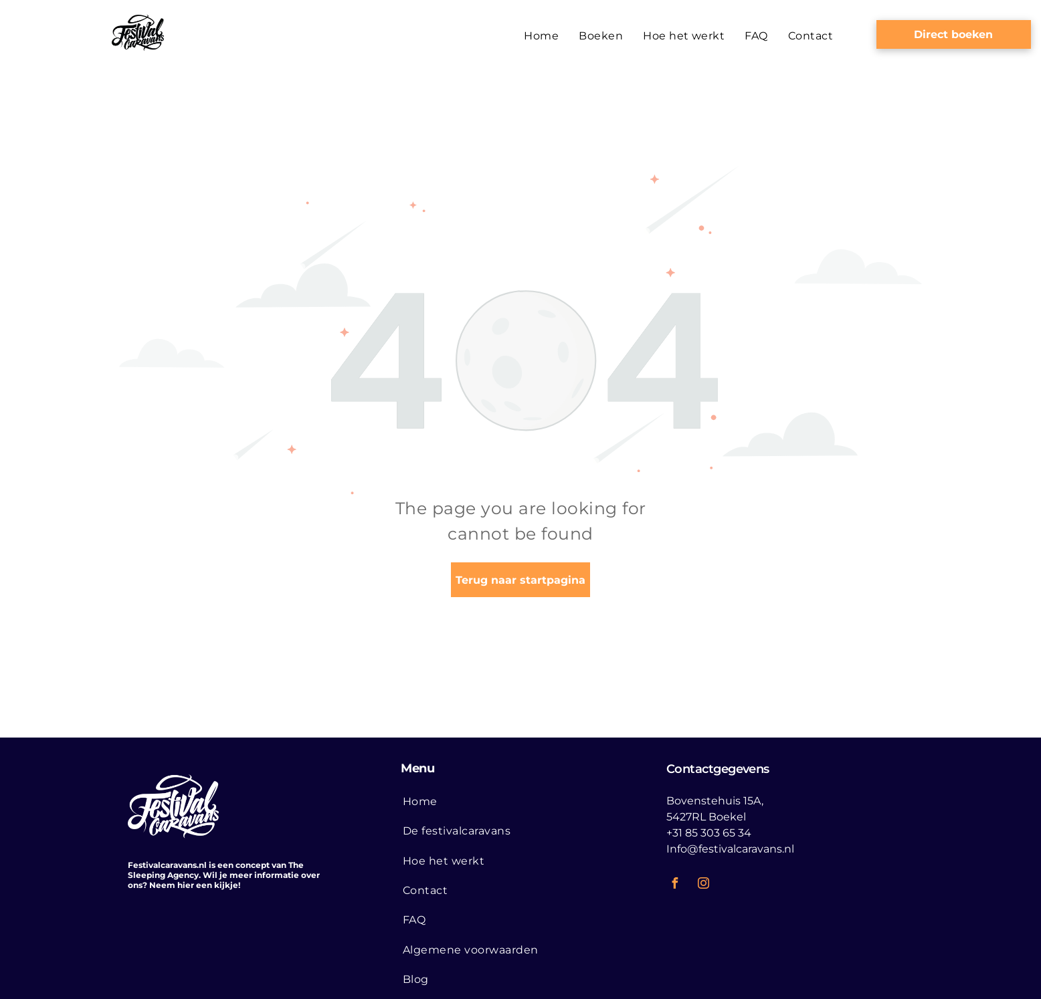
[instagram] (704, 885)
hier (185, 885)
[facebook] (675, 885)
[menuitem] (541, 36)
